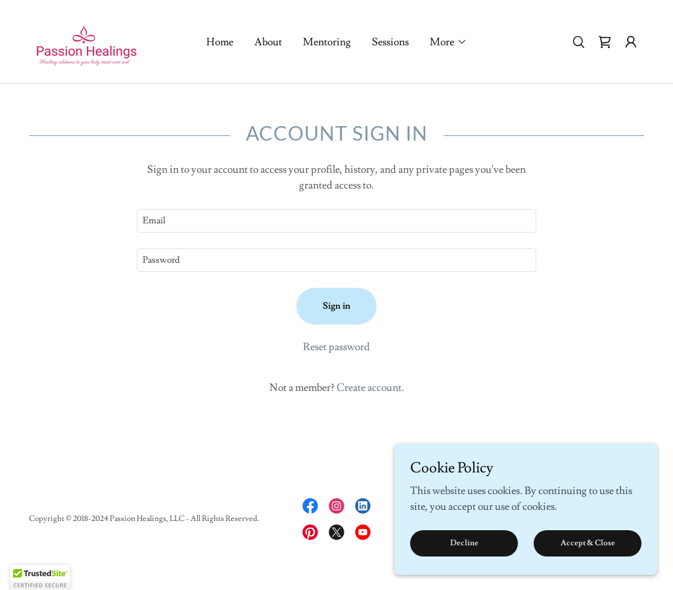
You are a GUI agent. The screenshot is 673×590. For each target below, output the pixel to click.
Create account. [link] (370, 387)
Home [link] (219, 42)
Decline (464, 543)
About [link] (268, 42)
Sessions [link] (390, 42)
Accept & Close (588, 543)
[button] (448, 42)
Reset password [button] (336, 346)
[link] (86, 39)
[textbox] (336, 221)
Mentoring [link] (327, 42)
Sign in (336, 306)
